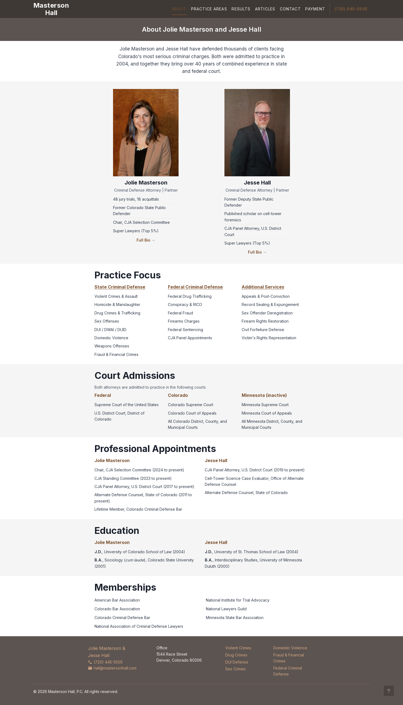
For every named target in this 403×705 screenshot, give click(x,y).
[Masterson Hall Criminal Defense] (51, 9)
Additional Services (263, 287)
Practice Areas (209, 9)
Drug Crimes (236, 655)
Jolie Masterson (146, 182)
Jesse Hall (257, 182)
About (179, 9)
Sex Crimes (235, 669)
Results (241, 9)
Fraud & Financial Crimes (288, 658)
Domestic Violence (290, 647)
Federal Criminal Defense (195, 287)
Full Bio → (146, 240)
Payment (315, 9)
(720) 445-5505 (351, 9)
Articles (265, 9)
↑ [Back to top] (389, 691)
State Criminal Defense (119, 287)
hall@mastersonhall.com (112, 668)
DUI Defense (236, 662)
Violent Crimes (238, 647)
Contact (290, 9)
